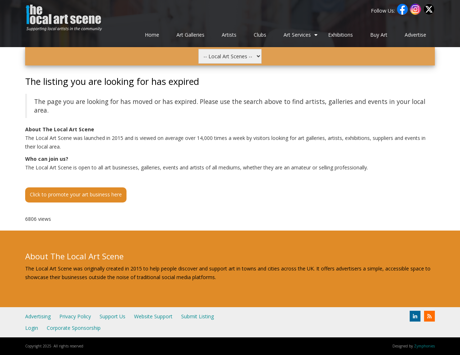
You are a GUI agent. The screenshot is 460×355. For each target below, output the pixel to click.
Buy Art (378, 34)
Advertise (415, 34)
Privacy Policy (75, 316)
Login (31, 327)
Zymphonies (424, 346)
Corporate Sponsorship (74, 327)
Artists (229, 34)
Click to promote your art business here (76, 194)
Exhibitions (340, 34)
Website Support (153, 316)
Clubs (260, 34)
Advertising (38, 316)
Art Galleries (190, 34)
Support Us (112, 316)
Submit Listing (197, 316)
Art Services (301, 37)
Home (152, 34)
